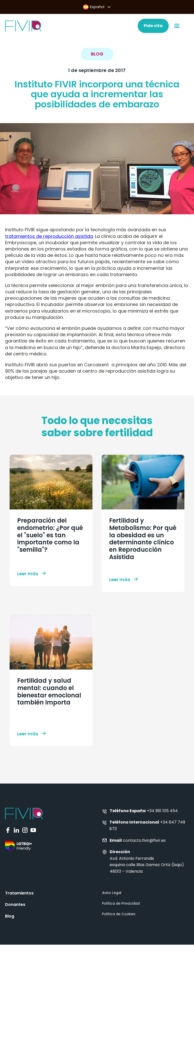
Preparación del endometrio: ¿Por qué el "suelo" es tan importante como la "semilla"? (50, 535)
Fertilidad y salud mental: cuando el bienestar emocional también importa (49, 691)
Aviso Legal (111, 892)
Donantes (15, 904)
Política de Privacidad (121, 903)
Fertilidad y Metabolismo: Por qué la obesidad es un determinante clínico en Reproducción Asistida (142, 538)
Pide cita (153, 26)
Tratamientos (19, 893)
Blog (9, 916)
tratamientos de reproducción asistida (49, 236)
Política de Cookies (118, 914)
